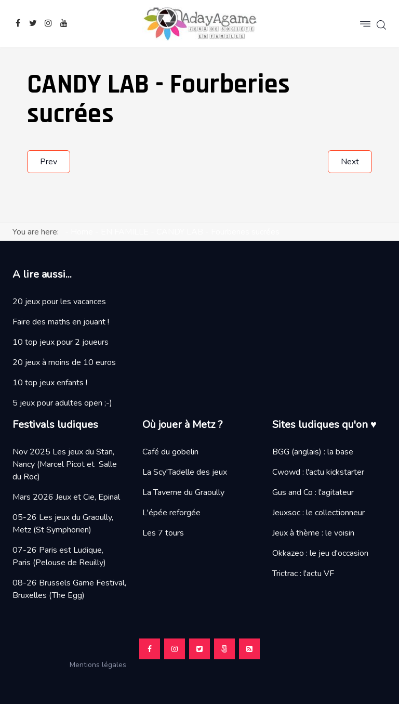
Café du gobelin (170, 452)
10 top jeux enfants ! (49, 382)
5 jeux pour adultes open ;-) (62, 403)
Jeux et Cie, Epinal (88, 497)
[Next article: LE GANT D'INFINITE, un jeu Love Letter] (350, 161)
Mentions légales (102, 665)
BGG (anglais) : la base (312, 452)
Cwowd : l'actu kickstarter (318, 472)
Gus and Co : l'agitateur (313, 492)
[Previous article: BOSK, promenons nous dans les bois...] (48, 161)
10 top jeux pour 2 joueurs (60, 342)
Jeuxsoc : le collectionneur (318, 512)
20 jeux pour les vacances (59, 301)
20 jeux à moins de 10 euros (64, 362)
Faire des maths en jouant (58, 322)
